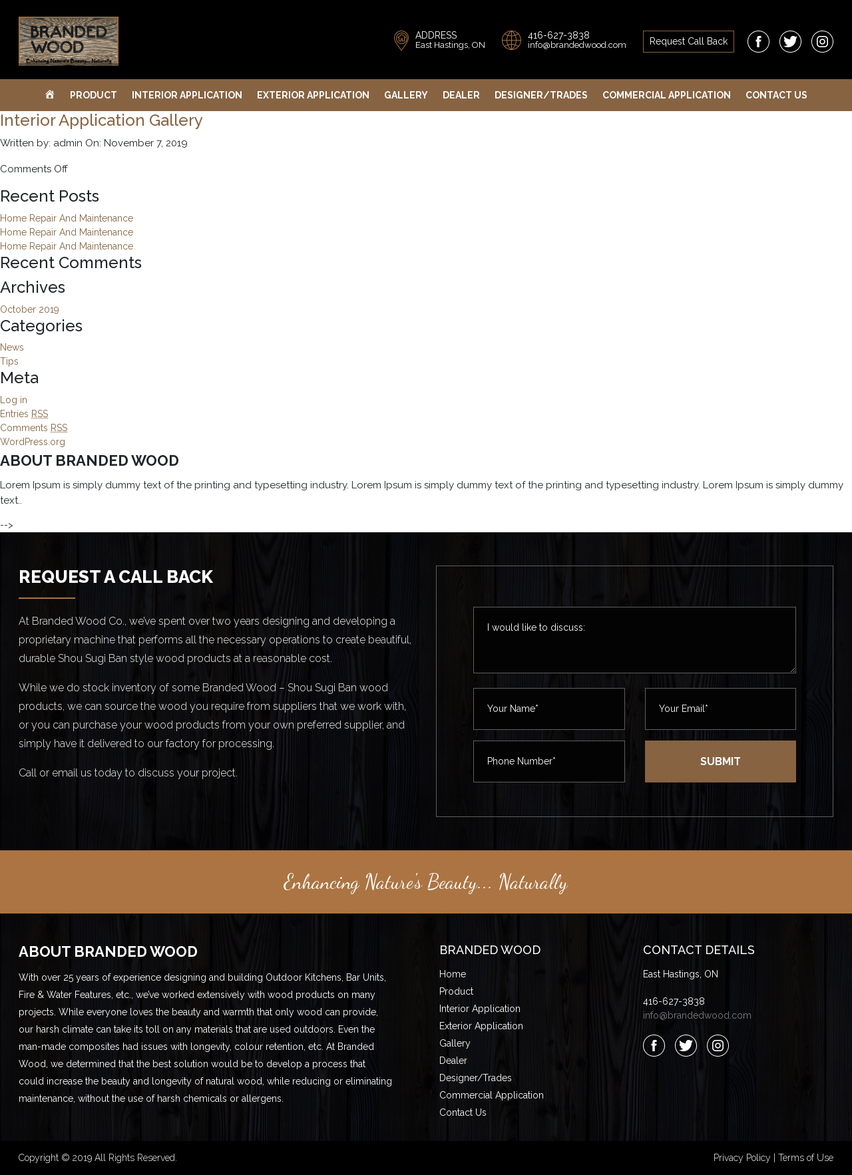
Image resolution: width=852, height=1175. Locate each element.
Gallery (406, 95)
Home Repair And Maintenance (66, 218)
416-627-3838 (559, 35)
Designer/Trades (541, 95)
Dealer (461, 95)
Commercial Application (666, 95)
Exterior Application (313, 95)
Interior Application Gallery (101, 120)
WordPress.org (32, 441)
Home (452, 974)
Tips (9, 361)
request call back (689, 41)
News (12, 347)
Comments (33, 427)
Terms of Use (805, 1157)
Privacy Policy (742, 1157)
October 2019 (29, 309)
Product (93, 95)
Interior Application (187, 95)
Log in (13, 400)
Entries (24, 414)
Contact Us (776, 95)
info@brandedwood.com (577, 45)
